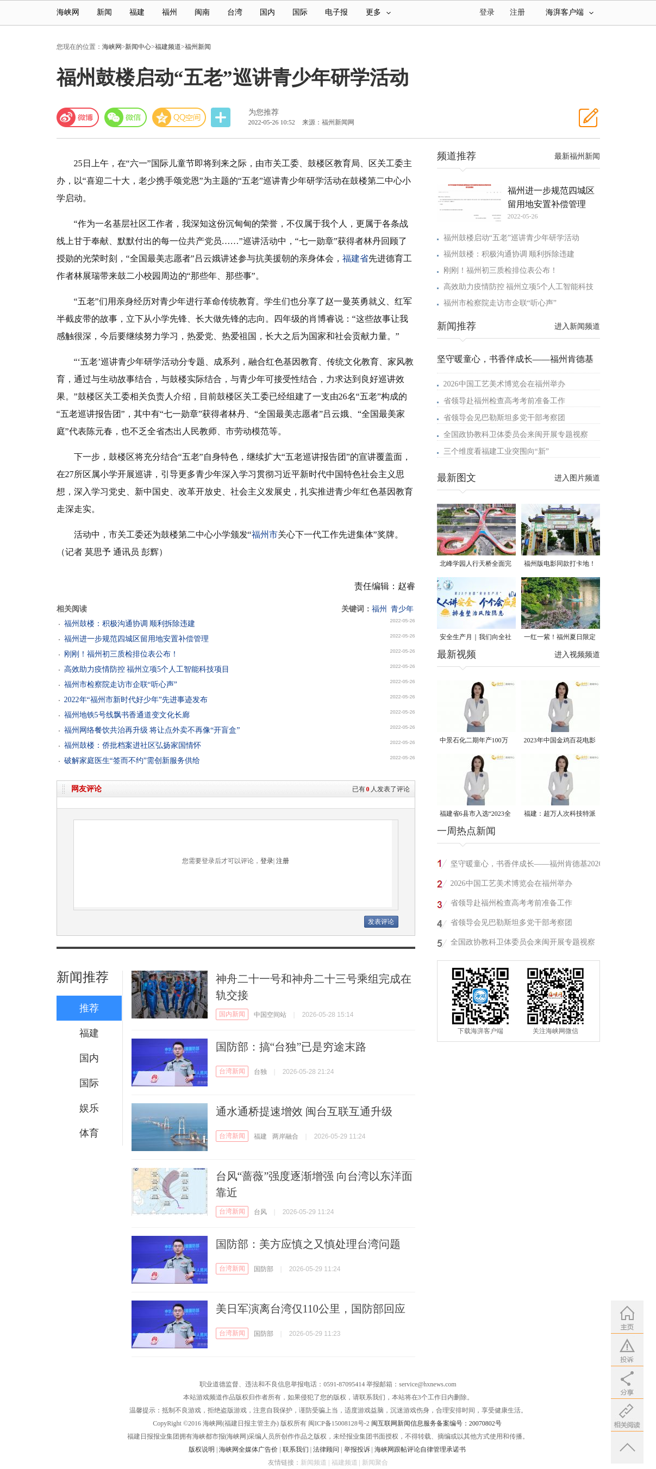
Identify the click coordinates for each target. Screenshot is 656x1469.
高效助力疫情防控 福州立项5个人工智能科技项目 (147, 669)
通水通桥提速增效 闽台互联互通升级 (304, 1111)
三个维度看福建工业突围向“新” (496, 451)
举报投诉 (357, 1449)
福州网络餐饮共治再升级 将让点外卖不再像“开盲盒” (152, 730)
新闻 (104, 12)
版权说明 (202, 1449)
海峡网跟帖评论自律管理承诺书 (420, 1449)
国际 (300, 12)
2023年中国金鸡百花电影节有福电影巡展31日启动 (560, 741)
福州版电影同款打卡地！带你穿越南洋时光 (560, 564)
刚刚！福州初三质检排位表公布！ (121, 654)
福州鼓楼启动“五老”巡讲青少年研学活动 (511, 238)
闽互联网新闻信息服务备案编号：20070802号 (436, 1423)
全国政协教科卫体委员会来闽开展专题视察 (515, 434)
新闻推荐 (83, 977)
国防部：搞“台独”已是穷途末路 (291, 1047)
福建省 (355, 258)
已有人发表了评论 (381, 789)
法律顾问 (326, 1449)
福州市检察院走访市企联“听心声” (120, 684)
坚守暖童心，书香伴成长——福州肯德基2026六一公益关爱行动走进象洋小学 (527, 865)
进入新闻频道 (577, 326)
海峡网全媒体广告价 (248, 1449)
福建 (137, 12)
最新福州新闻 (577, 156)
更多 (378, 12)
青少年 (402, 609)
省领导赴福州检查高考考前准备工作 (504, 401)
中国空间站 (270, 1014)
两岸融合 (285, 1136)
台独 (260, 1072)
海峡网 (68, 12)
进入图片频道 (577, 478)
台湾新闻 (232, 1071)
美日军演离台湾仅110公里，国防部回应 (310, 1309)
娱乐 (89, 1108)
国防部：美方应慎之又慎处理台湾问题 (308, 1244)
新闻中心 (138, 47)
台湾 (234, 12)
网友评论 (86, 789)
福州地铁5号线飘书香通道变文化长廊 (127, 715)
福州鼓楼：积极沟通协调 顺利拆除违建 (130, 624)
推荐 (89, 1008)
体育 (89, 1133)
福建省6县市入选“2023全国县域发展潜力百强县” (475, 814)
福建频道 (168, 47)
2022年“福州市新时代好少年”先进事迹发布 (136, 700)
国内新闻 (232, 1014)
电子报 (336, 12)
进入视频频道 (577, 655)
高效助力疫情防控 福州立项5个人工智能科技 (518, 287)
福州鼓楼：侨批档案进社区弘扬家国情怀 (132, 745)
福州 (169, 12)
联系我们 (296, 1449)
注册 (517, 12)
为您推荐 (263, 112)
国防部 (263, 1269)
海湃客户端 (569, 12)
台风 (260, 1212)
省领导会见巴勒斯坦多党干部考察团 (504, 418)
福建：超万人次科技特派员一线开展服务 (560, 814)
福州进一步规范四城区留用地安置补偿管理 (136, 639)
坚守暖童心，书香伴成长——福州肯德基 (515, 359)
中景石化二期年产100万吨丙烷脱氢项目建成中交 (475, 741)
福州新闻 (198, 47)
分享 (222, 118)
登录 (266, 861)
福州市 (265, 534)
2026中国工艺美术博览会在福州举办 (504, 384)
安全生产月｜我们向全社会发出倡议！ (475, 637)
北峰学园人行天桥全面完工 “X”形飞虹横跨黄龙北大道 (475, 564)
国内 (267, 12)
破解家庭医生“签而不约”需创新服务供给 (132, 761)
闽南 (202, 12)
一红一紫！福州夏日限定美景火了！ (560, 637)
